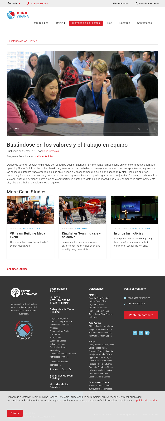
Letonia (100, 377)
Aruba (91, 314)
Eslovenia (93, 370)
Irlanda (102, 354)
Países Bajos (101, 348)
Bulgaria (109, 351)
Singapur (93, 329)
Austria (98, 361)
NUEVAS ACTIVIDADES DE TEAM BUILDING (60, 300)
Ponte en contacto (141, 315)
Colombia (93, 317)
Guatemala (94, 308)
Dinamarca (94, 373)
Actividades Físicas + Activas (63, 354)
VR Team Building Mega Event (27, 235)
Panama (103, 308)
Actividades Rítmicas (59, 357)
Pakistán (93, 386)
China (91, 326)
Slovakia (108, 370)
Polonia (99, 357)
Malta (100, 370)
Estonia (105, 345)
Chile (104, 301)
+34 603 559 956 (39, 3)
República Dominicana (99, 311)
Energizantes (56, 338)
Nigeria (98, 389)
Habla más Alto (44, 156)
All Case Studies (17, 269)
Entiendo (15, 413)
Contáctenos (144, 23)
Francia (101, 351)
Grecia (100, 364)
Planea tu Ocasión (61, 369)
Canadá (92, 298)
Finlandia (93, 351)
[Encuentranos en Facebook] (135, 333)
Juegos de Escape (58, 341)
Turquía (97, 345)
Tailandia (93, 333)
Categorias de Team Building (62, 311)
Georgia (107, 357)
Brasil (98, 301)
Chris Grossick (50, 151)
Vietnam (101, 336)
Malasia (98, 326)
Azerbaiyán (107, 361)
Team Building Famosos (58, 290)
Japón (109, 336)
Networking (55, 350)
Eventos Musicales (58, 347)
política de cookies (147, 400)
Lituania (108, 364)
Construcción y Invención (61, 321)
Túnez (91, 389)
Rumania (93, 367)
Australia (93, 336)
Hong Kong (108, 326)
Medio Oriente (104, 386)
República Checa (105, 367)
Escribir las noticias (128, 233)
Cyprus (92, 357)
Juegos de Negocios (59, 318)
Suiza (91, 361)
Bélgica (109, 354)
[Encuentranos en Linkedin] (147, 333)
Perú (99, 298)
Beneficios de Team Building (61, 377)
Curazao (109, 314)
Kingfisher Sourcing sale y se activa (81, 235)
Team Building (40, 23)
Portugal (93, 364)
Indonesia (102, 329)
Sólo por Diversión (58, 344)
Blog (109, 23)
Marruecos (107, 389)
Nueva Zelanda (104, 333)
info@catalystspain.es (138, 298)
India (109, 329)
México (101, 304)
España (92, 377)
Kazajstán (93, 354)
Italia (91, 345)
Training (60, 23)
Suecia (107, 377)
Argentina (93, 304)
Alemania (104, 373)
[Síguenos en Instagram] (141, 333)
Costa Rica (100, 314)
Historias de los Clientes (86, 23)
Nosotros (124, 23)
